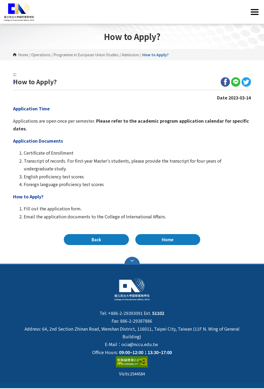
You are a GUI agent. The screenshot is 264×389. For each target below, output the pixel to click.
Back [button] (113, 240)
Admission (130, 54)
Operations (40, 54)
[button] (132, 12)
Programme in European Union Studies (86, 54)
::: (14, 74)
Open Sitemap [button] (132, 262)
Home (23, 54)
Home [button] (150, 240)
